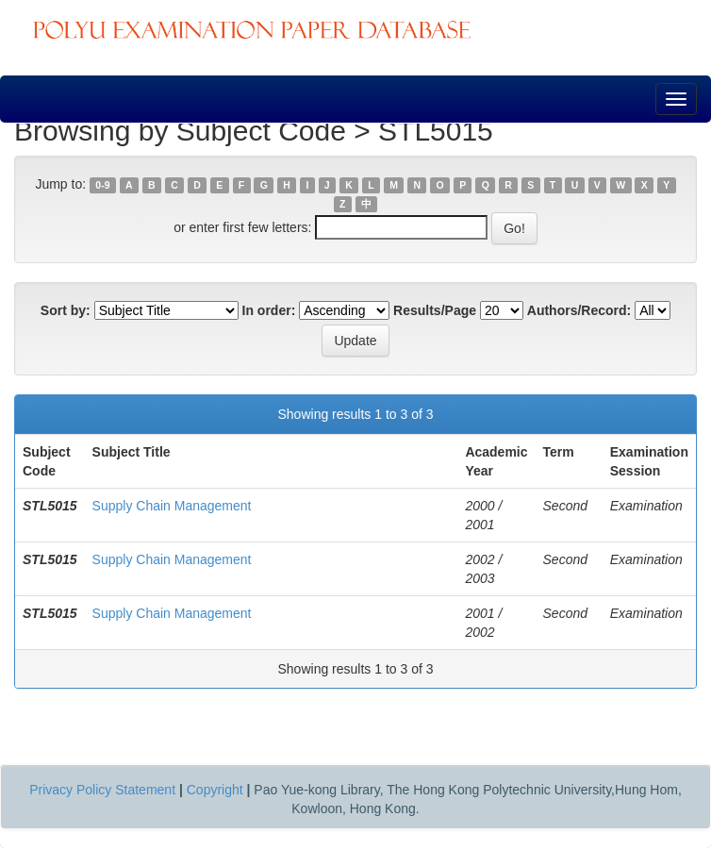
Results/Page (434, 310)
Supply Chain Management (172, 505)
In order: (269, 310)
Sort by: (66, 310)
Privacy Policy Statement (102, 789)
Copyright (215, 789)
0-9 (102, 185)
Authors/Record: (579, 310)
